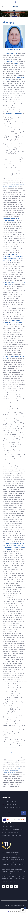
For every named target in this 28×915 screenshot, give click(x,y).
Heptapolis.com (19, 905)
